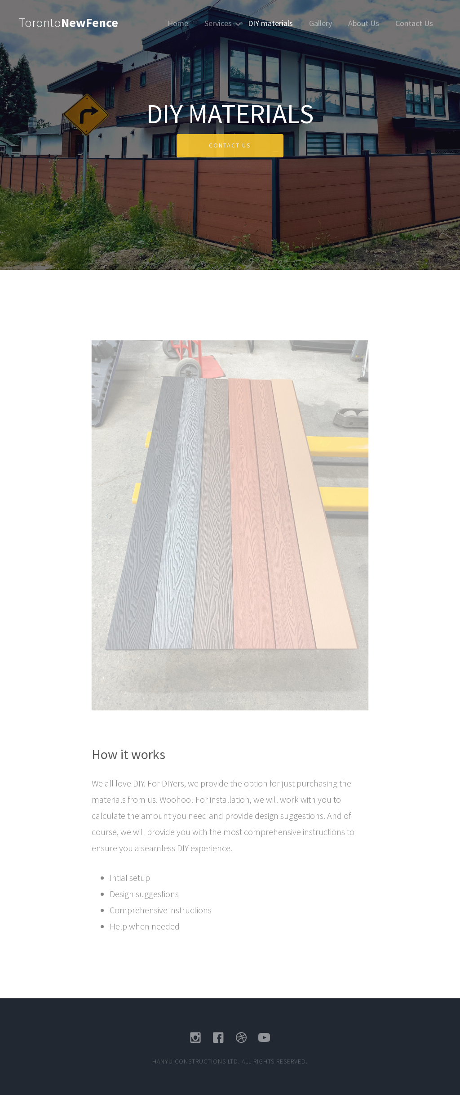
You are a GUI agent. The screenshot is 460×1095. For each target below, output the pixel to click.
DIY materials (270, 23)
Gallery (320, 23)
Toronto (68, 22)
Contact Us (414, 23)
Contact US (230, 145)
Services (218, 23)
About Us (363, 23)
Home (178, 23)
